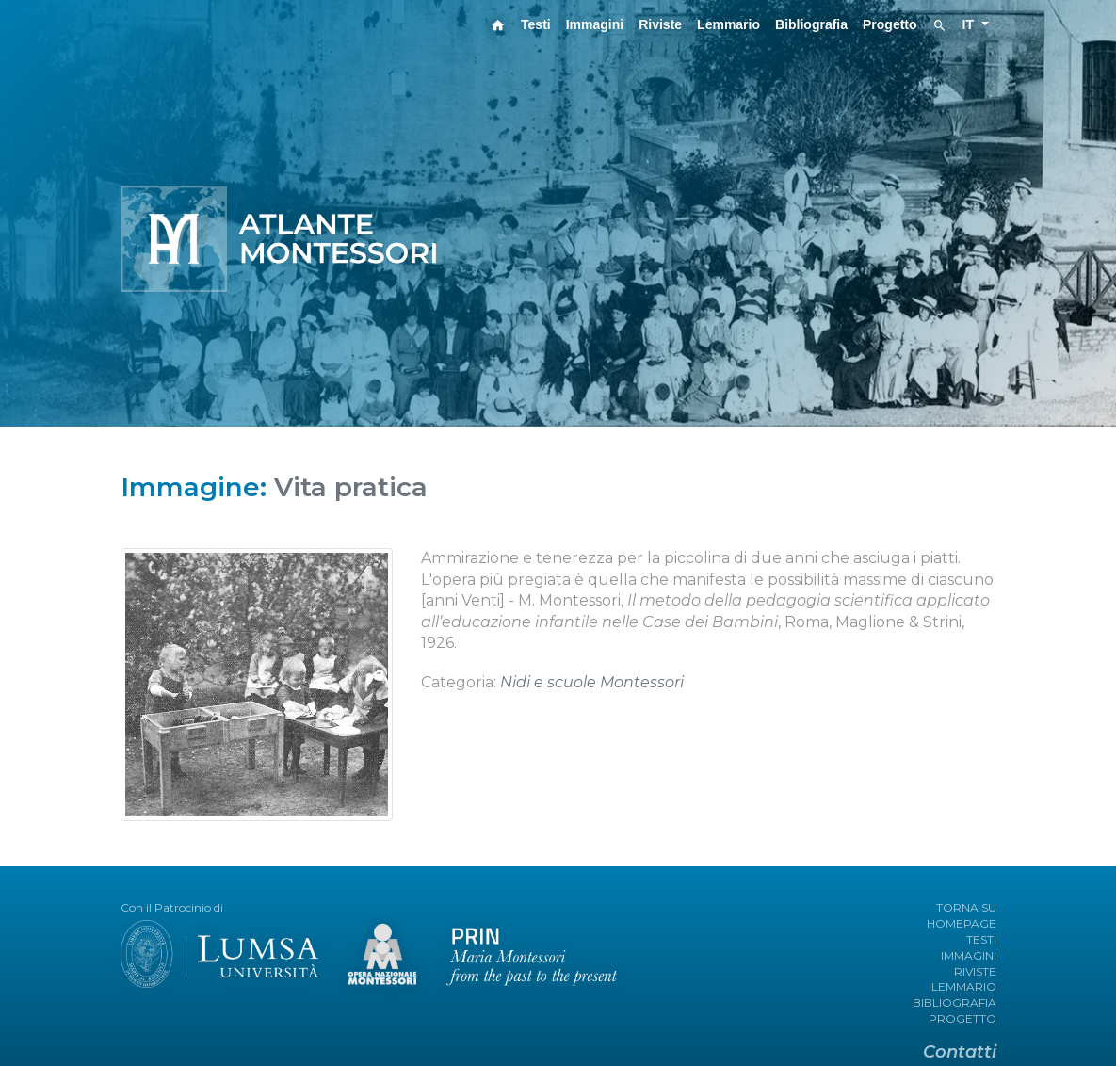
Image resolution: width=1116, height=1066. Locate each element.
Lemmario (728, 24)
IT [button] (970, 24)
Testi (536, 24)
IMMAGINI (968, 955)
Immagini (594, 24)
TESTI (981, 939)
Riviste (660, 24)
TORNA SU (966, 907)
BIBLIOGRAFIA (954, 1002)
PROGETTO (962, 1018)
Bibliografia (811, 24)
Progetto (890, 24)
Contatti (959, 1052)
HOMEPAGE (961, 923)
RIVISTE (975, 971)
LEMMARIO (963, 986)
